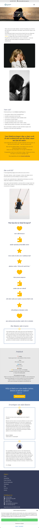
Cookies (16, 526)
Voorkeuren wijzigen (19, 523)
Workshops (6, 484)
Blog (5, 486)
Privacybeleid (21, 526)
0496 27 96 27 (9, 501)
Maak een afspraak (19, 396)
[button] (37, 510)
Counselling (6, 478)
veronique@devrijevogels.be (12, 503)
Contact (5, 490)
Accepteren (19, 520)
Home (5, 476)
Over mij (5, 488)
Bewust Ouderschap (8, 482)
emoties (6, 36)
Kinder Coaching (7, 480)
